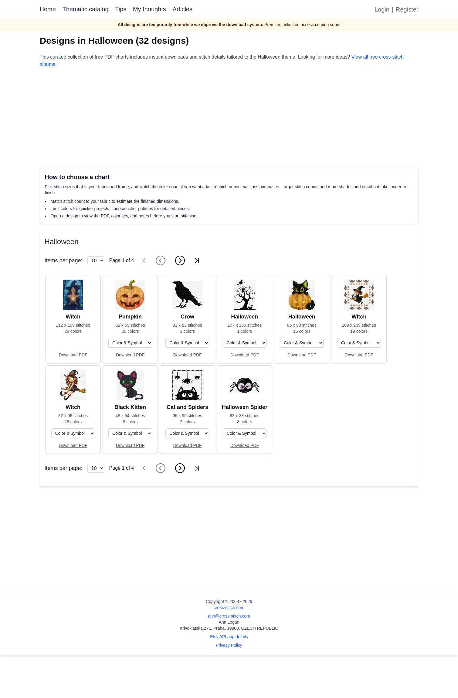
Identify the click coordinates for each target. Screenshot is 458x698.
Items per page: (64, 260)
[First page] (143, 260)
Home (48, 9)
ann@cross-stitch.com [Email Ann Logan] (229, 616)
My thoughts (149, 9)
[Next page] (180, 260)
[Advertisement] (222, 117)
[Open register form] (73, 355)
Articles (182, 9)
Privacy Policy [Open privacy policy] (229, 645)
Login (382, 9)
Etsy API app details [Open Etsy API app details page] (229, 636)
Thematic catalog (85, 9)
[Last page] (197, 260)
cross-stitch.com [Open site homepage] (229, 607)
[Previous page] (160, 260)
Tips (120, 9)
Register (407, 9)
